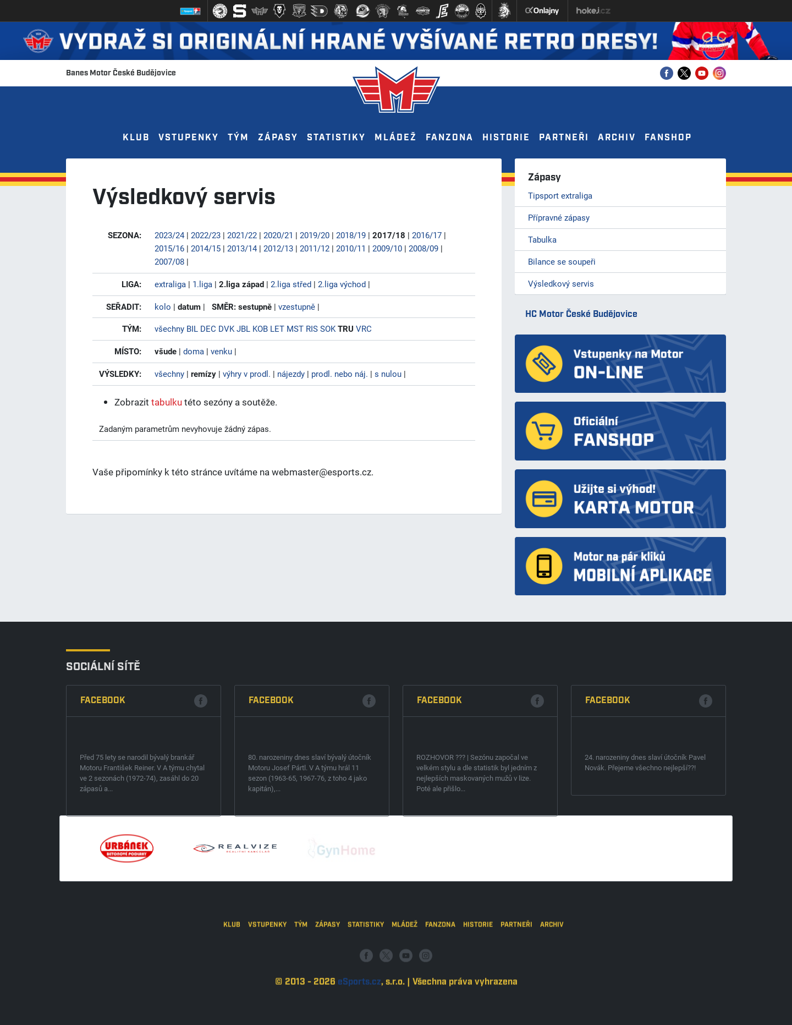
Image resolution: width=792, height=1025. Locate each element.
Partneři (564, 138)
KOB (260, 328)
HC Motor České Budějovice (581, 314)
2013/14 (242, 248)
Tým (238, 138)
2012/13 (278, 248)
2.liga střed (291, 283)
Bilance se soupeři (562, 261)
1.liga (202, 283)
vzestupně (296, 306)
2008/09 (423, 248)
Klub (136, 138)
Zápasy (278, 138)
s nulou (388, 373)
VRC (364, 328)
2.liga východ (342, 283)
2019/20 (314, 234)
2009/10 (387, 248)
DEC (208, 328)
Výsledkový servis (561, 283)
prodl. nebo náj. (339, 373)
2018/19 (351, 234)
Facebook (102, 780)
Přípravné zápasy (559, 217)
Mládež (396, 138)
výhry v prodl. (247, 373)
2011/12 (314, 248)
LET (277, 328)
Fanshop (668, 138)
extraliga (170, 283)
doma (193, 351)
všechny (169, 328)
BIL (192, 328)
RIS (312, 328)
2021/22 (242, 234)
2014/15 (206, 248)
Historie (506, 138)
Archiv (617, 138)
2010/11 (351, 248)
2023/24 (169, 234)
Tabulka (542, 239)
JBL (243, 328)
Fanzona (450, 138)
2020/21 (278, 234)
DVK (226, 328)
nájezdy (291, 373)
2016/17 (427, 234)
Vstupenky (188, 138)
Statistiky (336, 138)
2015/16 (169, 248)
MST (295, 328)
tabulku (166, 402)
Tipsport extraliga (560, 195)
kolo (163, 306)
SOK (328, 328)
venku (221, 351)
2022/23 (206, 234)
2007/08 (169, 261)
